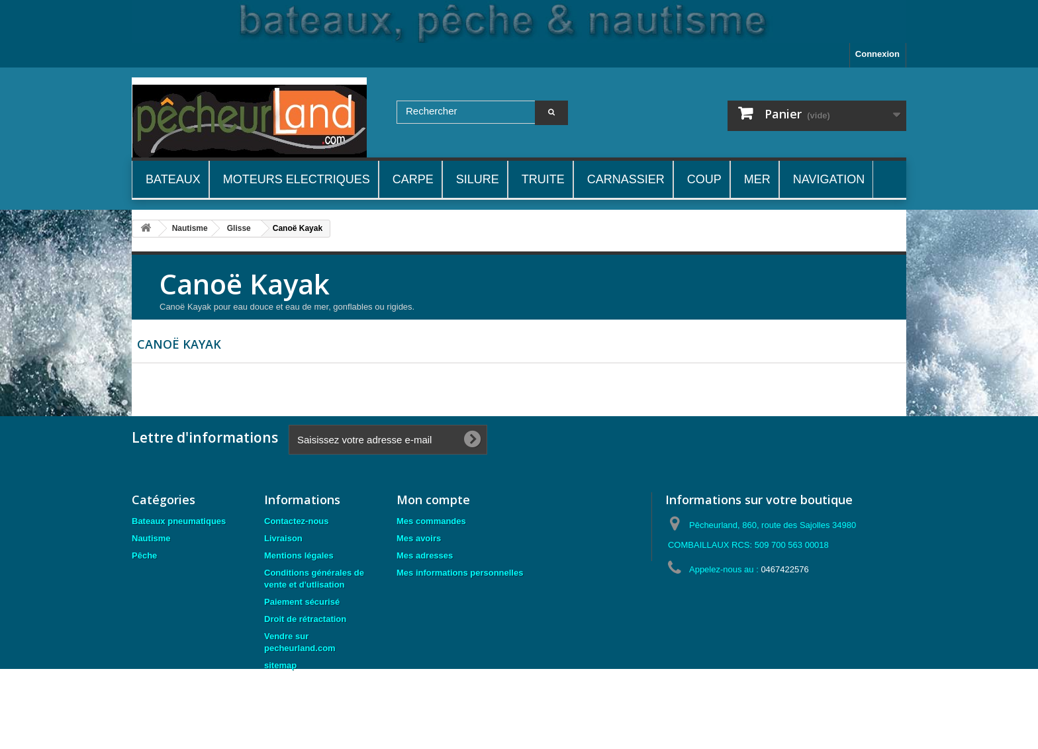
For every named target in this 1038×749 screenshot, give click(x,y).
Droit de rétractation (305, 619)
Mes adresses (425, 555)
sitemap (280, 665)
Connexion (877, 54)
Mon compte (433, 499)
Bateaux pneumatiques (179, 521)
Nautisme (151, 538)
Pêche (144, 555)
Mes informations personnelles (460, 573)
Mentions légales (299, 555)
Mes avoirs (419, 538)
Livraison (283, 538)
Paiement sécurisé (302, 602)
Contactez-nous (296, 521)
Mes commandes (431, 521)
